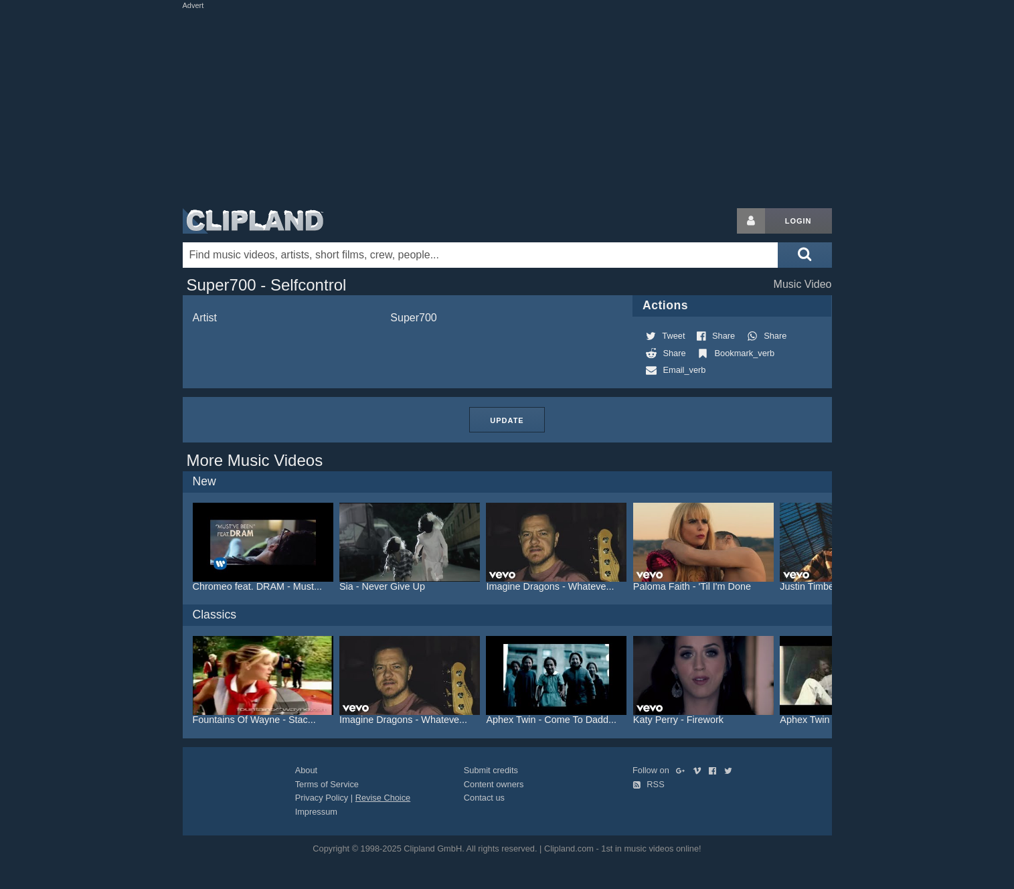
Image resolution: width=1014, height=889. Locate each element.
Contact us (484, 798)
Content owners (494, 784)
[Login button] (751, 221)
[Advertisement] (507, 105)
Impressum (316, 812)
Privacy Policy (322, 798)
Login (798, 221)
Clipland (253, 221)
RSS (648, 784)
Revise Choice (383, 798)
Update (506, 420)
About (306, 770)
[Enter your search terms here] (480, 255)
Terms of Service (327, 784)
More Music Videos (255, 460)
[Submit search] (804, 255)
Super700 (413, 317)
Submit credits (491, 770)
